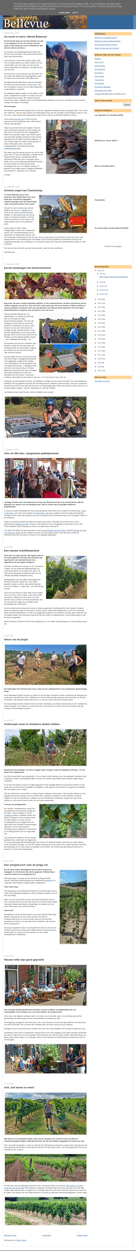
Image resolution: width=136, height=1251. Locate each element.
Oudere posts (82, 1235)
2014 (100, 343)
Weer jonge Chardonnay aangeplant (113, 277)
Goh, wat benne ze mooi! (19, 1087)
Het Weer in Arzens (102, 381)
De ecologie (99, 83)
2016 (100, 335)
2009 (100, 363)
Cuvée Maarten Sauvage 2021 (53, 530)
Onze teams (99, 76)
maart (102, 286)
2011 (100, 355)
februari (103, 290)
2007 (100, 371)
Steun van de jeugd (16, 639)
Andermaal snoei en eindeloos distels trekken (32, 724)
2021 (100, 315)
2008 (100, 367)
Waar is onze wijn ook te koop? (107, 48)
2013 (100, 347)
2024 (100, 303)
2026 (100, 271)
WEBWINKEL (100, 34)
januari (102, 294)
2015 (100, 339)
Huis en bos (99, 80)
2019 (100, 323)
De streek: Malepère (103, 87)
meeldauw (8, 815)
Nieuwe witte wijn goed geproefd (24, 959)
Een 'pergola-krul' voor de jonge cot (26, 864)
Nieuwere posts (10, 1235)
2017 (100, 331)
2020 (100, 319)
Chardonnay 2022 (21, 524)
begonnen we (18, 119)
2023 (100, 307)
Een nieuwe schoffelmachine (21, 550)
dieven (13, 891)
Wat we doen (100, 66)
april (101, 282)
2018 (100, 327)
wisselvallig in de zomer (44, 513)
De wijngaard (100, 69)
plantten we (26, 210)
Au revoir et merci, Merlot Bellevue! (25, 36)
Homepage (46, 1235)
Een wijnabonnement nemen (106, 45)
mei (101, 274)
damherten (49, 880)
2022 (100, 311)
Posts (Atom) (21, 1240)
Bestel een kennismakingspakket (107, 41)
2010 (100, 359)
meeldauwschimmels (12, 148)
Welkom (98, 59)
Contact (98, 94)
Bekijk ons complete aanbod (106, 38)
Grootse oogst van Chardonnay (23, 190)
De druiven (99, 73)
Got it (75, 13)
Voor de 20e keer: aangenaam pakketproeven (31, 453)
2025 (100, 299)
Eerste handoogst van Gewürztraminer (27, 267)
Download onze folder (103, 90)
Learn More (64, 13)
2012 (100, 351)
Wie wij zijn (99, 62)
